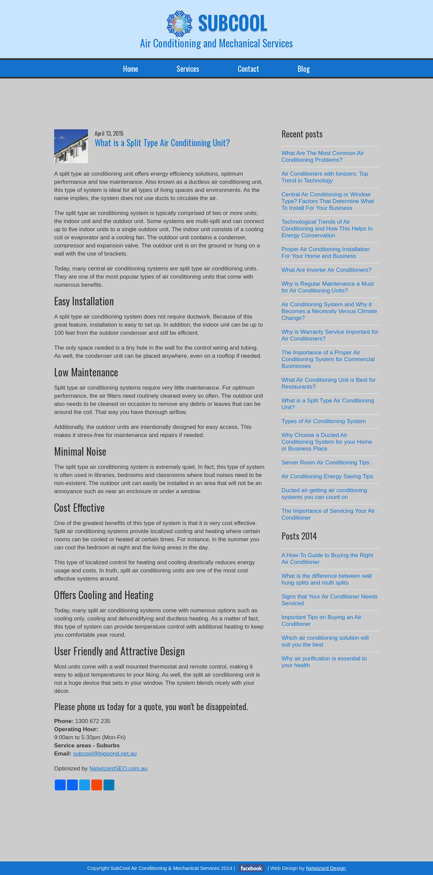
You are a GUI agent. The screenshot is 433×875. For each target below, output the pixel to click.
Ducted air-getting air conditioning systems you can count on (324, 493)
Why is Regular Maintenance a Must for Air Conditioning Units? (327, 287)
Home (130, 68)
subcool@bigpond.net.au (105, 753)
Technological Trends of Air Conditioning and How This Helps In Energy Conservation (327, 229)
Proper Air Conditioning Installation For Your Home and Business (325, 252)
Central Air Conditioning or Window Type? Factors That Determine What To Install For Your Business (327, 201)
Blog (304, 68)
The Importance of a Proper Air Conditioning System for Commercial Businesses (328, 359)
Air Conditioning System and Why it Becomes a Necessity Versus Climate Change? (329, 311)
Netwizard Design (326, 868)
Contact (248, 68)
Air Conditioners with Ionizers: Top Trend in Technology (324, 177)
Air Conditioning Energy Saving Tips (327, 476)
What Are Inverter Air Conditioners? (326, 270)
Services (188, 68)
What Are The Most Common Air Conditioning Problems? (322, 156)
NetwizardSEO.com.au (118, 768)
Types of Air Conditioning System (323, 421)
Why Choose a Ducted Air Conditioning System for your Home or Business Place (326, 442)
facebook (251, 868)
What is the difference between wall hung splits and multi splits (326, 579)
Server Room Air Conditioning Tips (325, 462)
